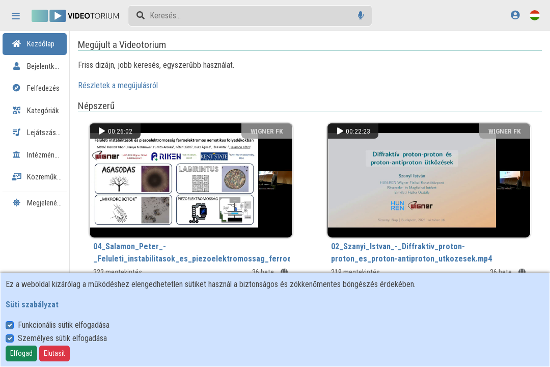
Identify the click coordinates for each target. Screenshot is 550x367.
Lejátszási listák (43, 132)
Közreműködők (42, 176)
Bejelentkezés (40, 66)
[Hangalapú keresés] (361, 15)
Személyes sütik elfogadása (62, 338)
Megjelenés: (49, 202)
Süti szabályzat (32, 304)
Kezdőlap (33, 43)
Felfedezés (36, 88)
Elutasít (54, 353)
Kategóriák (35, 110)
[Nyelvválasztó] (535, 15)
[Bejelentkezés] (515, 15)
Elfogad (21, 353)
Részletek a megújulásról (162, 85)
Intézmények (38, 155)
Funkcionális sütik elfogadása (63, 325)
